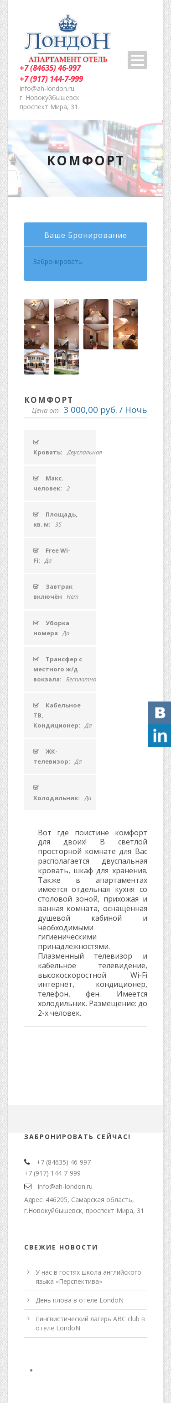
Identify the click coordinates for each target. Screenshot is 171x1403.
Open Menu (137, 60)
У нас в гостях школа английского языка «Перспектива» (88, 1277)
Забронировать (57, 261)
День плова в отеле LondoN (80, 1300)
